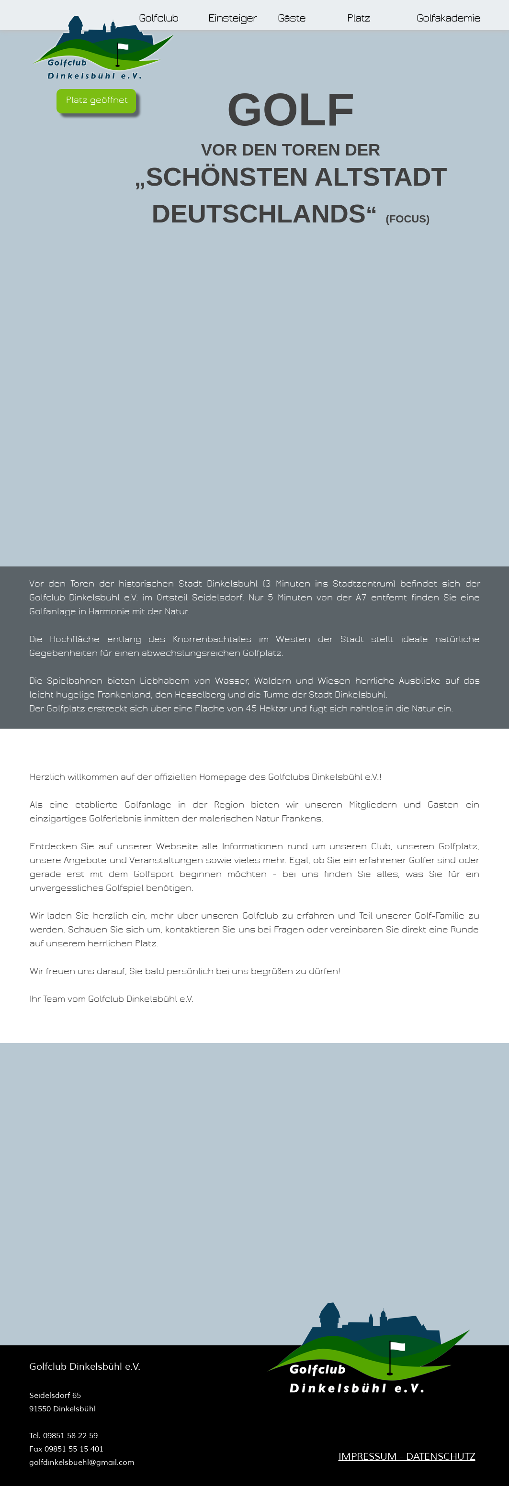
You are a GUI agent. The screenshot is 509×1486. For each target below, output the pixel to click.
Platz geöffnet (97, 100)
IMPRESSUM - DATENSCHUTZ (407, 1457)
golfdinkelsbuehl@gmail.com (82, 1462)
